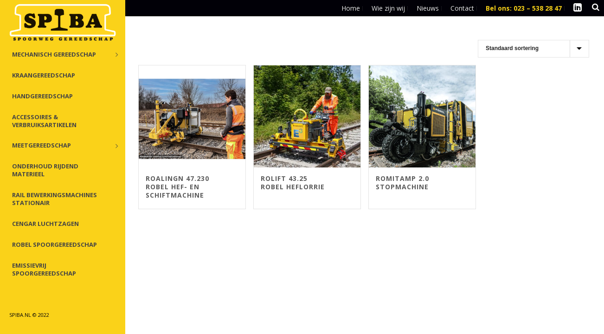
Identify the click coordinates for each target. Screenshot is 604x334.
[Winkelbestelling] (533, 49)
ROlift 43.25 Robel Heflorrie (293, 182)
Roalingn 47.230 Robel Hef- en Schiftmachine (177, 186)
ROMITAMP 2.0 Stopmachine (402, 182)
